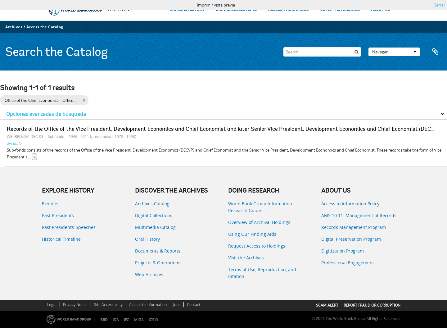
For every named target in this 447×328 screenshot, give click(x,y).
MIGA (139, 319)
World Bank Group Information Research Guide (260, 207)
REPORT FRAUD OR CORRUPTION (372, 305)
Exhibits (50, 204)
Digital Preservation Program (351, 239)
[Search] (322, 52)
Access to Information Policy (350, 204)
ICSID (153, 319)
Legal (51, 304)
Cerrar (439, 5)
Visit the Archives (246, 258)
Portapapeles (435, 52)
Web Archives (149, 274)
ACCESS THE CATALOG (288, 10)
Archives (13, 27)
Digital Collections (153, 215)
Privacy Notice (75, 304)
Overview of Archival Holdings (259, 222)
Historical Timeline (61, 239)
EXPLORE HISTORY (187, 10)
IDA (116, 319)
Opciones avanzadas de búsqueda (46, 114)
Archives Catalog (152, 204)
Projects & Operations (157, 263)
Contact (193, 304)
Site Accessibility (108, 304)
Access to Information (148, 304)
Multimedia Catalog (155, 227)
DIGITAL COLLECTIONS (236, 10)
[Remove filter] (84, 100)
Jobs (176, 304)
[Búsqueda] (356, 52)
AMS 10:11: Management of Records (358, 215)
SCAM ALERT (327, 305)
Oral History (147, 239)
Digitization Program (342, 251)
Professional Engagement (347, 263)
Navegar (394, 52)
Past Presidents (58, 215)
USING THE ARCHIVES (340, 10)
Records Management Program (353, 227)
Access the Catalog (44, 27)
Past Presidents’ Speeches (69, 227)
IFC (126, 319)
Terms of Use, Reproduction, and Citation (262, 272)
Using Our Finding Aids (252, 234)
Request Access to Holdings (256, 246)
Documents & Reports (157, 251)
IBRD (103, 319)
